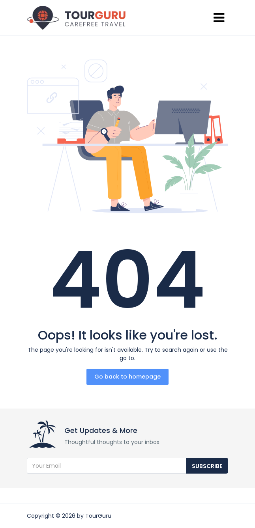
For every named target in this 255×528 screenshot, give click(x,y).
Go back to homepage (127, 377)
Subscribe (207, 466)
